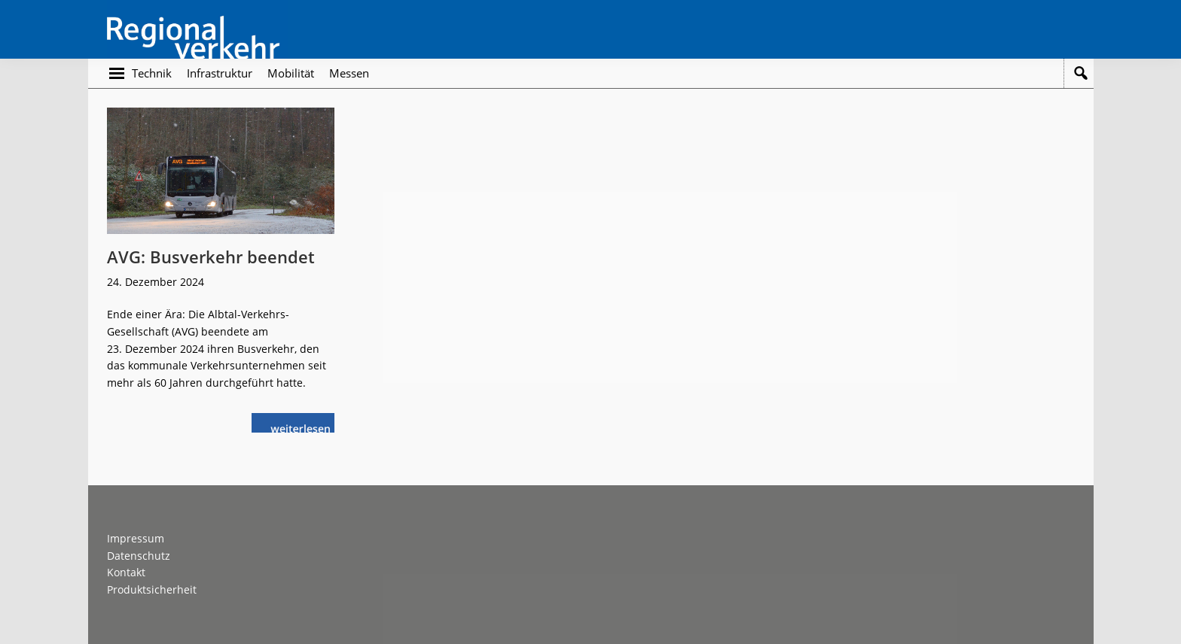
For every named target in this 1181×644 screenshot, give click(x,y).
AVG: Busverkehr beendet (211, 256)
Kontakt (126, 572)
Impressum (135, 538)
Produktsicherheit (152, 589)
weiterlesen (304, 427)
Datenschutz (138, 555)
